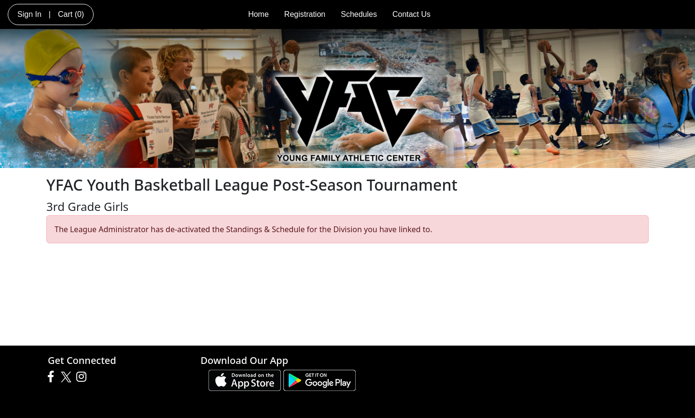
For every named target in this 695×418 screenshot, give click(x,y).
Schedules (359, 14)
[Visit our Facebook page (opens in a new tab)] (53, 377)
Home (258, 14)
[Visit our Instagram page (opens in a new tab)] (83, 377)
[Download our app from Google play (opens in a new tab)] (319, 379)
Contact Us (411, 14)
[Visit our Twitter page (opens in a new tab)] (67, 377)
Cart (71, 14)
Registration (304, 14)
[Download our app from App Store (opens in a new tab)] (244, 379)
